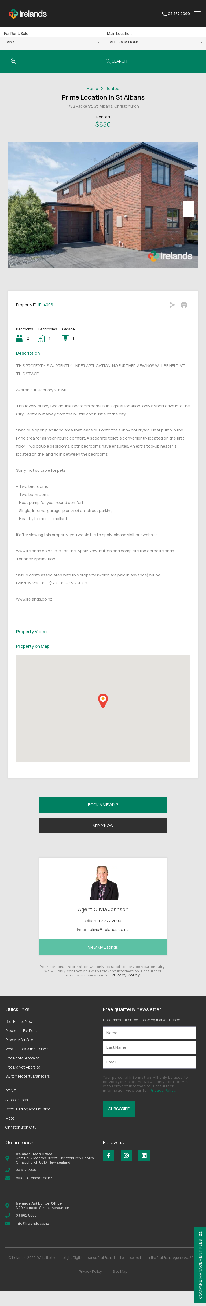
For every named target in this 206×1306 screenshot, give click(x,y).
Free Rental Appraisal (22, 1072)
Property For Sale (19, 1054)
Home (92, 88)
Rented (112, 88)
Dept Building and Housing (27, 1123)
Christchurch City (20, 1142)
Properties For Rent (21, 1045)
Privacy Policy (126, 990)
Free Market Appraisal (23, 1082)
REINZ (10, 1105)
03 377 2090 (179, 14)
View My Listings (103, 962)
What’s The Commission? (26, 1063)
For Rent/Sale (16, 33)
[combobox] (51, 43)
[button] (103, 716)
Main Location (119, 33)
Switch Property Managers (27, 1091)
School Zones (16, 1114)
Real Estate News (19, 1036)
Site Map (120, 1286)
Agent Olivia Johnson (103, 924)
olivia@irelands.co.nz (109, 944)
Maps (9, 1133)
